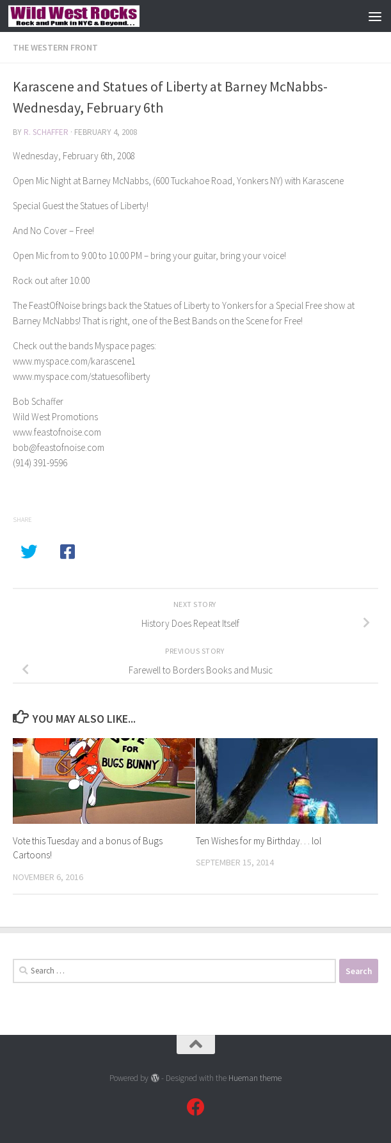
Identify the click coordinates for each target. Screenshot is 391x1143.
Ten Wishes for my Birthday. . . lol (258, 841)
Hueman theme (255, 1078)
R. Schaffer (46, 132)
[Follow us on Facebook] (196, 1107)
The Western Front (55, 47)
